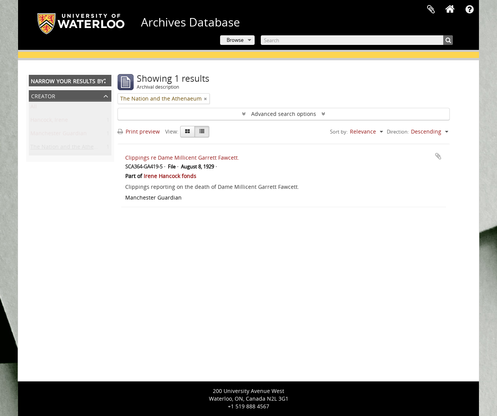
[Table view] (201, 131)
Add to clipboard (438, 156)
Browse (235, 39)
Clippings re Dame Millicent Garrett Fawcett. (182, 157)
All (33, 108)
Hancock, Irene (49, 121)
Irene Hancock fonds (170, 176)
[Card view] (187, 131)
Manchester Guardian (58, 135)
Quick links (469, 9)
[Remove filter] (205, 98)
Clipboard (431, 9)
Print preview (139, 131)
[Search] (357, 40)
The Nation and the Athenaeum (71, 148)
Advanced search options (284, 113)
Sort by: (339, 131)
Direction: (398, 131)
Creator (43, 95)
